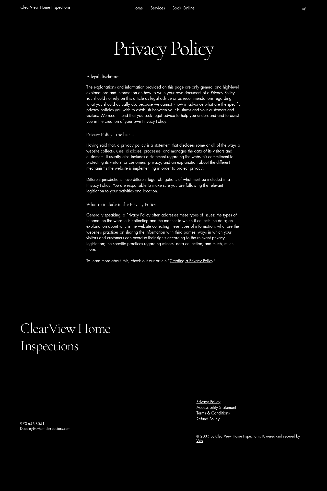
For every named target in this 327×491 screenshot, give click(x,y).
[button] (304, 8)
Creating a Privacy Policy (191, 261)
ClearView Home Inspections (65, 336)
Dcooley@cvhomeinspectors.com (45, 428)
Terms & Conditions (213, 413)
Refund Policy (208, 419)
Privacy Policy (208, 402)
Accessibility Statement (216, 407)
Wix (199, 440)
